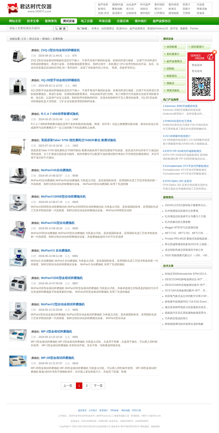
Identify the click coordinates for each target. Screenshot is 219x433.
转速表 (200, 13)
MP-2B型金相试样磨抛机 (57, 358)
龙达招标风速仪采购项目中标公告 (184, 249)
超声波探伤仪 (162, 21)
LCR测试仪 (159, 13)
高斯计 (186, 8)
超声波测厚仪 (137, 28)
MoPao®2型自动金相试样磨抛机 (63, 304)
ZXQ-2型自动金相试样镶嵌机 (60, 50)
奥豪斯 (184, 28)
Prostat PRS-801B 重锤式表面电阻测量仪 (187, 238)
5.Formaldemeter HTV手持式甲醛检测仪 (186, 166)
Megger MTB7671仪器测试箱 (181, 227)
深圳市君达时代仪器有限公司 (30, 9)
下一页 (98, 385)
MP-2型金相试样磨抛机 (56, 331)
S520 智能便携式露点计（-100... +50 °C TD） (187, 255)
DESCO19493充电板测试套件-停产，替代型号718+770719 (187, 284)
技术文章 (33, 21)
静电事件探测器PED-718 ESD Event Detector (187, 301)
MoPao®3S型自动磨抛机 (58, 223)
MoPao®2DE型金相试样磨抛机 (62, 278)
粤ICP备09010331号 (130, 426)
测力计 (158, 8)
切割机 (170, 68)
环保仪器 (105, 21)
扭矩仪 (144, 8)
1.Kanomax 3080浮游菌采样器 (180, 106)
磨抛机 (46, 38)
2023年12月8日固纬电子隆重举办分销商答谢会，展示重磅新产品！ (187, 205)
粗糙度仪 (172, 75)
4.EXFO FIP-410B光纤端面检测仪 (182, 151)
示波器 (200, 4)
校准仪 (102, 8)
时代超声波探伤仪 (145, 5)
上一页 (67, 385)
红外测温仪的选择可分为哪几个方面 (185, 216)
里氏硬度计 (173, 53)
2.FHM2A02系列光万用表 (177, 121)
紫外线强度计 (174, 5)
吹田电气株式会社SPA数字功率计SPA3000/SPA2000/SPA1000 (187, 296)
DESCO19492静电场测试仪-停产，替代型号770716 (187, 279)
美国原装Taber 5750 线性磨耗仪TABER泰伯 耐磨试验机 (78, 140)
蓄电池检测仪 (117, 9)
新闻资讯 (51, 21)
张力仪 (130, 8)
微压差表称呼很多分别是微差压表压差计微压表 (187, 307)
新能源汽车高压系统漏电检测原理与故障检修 (187, 312)
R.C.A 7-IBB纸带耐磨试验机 (60, 113)
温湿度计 (117, 13)
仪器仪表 (123, 21)
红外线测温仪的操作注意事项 (181, 210)
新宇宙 (174, 28)
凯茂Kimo (121, 28)
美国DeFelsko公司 (157, 28)
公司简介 (93, 410)
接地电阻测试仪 (174, 13)
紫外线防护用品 (159, 5)
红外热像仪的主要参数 (178, 221)
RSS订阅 (136, 410)
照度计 (186, 4)
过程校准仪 (131, 13)
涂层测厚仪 (107, 28)
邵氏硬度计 (197, 46)
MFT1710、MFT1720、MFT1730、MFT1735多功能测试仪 (187, 233)
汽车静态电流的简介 (176, 318)
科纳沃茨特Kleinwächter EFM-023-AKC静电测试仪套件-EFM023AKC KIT (187, 273)
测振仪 (170, 83)
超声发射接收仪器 (103, 5)
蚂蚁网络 (155, 426)
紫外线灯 (145, 13)
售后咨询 (196, 71)
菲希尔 (95, 28)
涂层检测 (172, 46)
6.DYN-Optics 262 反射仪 (177, 181)
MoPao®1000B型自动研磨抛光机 (63, 196)
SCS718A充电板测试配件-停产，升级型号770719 (187, 290)
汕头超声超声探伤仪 (131, 5)
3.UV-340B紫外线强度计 (177, 136)
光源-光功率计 (103, 13)
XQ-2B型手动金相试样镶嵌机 (60, 80)
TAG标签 (114, 410)
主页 (23, 38)
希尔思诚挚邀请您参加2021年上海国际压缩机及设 (187, 244)
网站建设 (145, 426)
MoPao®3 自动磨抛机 (56, 250)
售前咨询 (196, 65)
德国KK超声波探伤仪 (117, 5)
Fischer (194, 28)
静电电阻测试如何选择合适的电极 (184, 323)
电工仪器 (87, 21)
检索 (60, 28)
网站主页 (15, 21)
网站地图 (125, 410)
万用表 (186, 13)
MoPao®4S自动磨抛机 (56, 170)
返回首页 (82, 410)
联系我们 (103, 410)
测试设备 (69, 21)
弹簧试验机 (202, 9)
